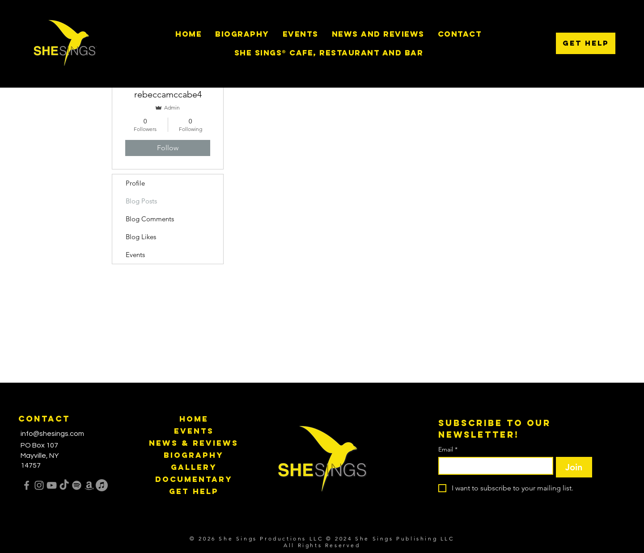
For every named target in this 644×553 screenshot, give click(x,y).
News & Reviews (194, 443)
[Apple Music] (102, 485)
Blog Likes (141, 236)
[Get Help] (585, 43)
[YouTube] (52, 485)
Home (193, 419)
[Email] (493, 466)
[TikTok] (64, 485)
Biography (194, 455)
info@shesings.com (52, 433)
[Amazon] (89, 485)
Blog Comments (150, 219)
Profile (135, 183)
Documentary (194, 479)
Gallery (194, 467)
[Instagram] (39, 485)
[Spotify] (77, 485)
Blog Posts (141, 201)
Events (135, 254)
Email (448, 449)
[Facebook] (27, 485)
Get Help (194, 491)
